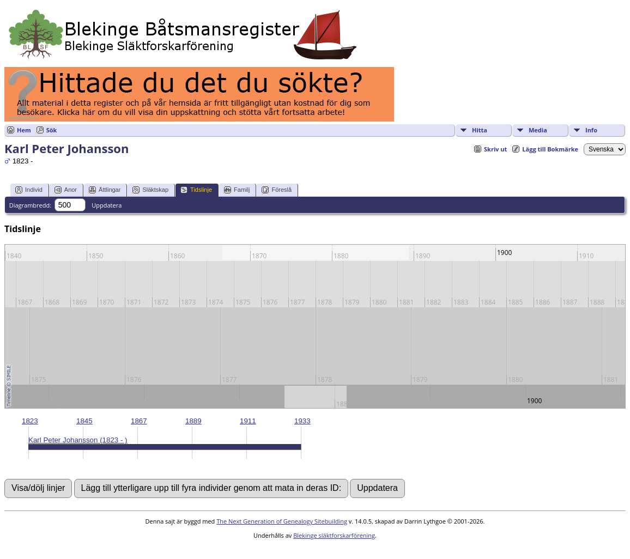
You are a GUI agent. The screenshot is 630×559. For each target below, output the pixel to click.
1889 (193, 421)
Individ (29, 190)
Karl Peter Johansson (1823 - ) (78, 440)
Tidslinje (196, 190)
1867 (139, 421)
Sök (51, 130)
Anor (65, 190)
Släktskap (150, 190)
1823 (30, 421)
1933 (302, 421)
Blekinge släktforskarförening (334, 535)
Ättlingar (104, 190)
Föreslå (277, 190)
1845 (84, 421)
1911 (248, 421)
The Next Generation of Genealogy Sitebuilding (281, 521)
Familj (237, 190)
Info (591, 130)
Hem (24, 130)
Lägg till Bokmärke (550, 149)
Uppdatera (107, 205)
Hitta (479, 130)
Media (538, 130)
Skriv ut (495, 149)
